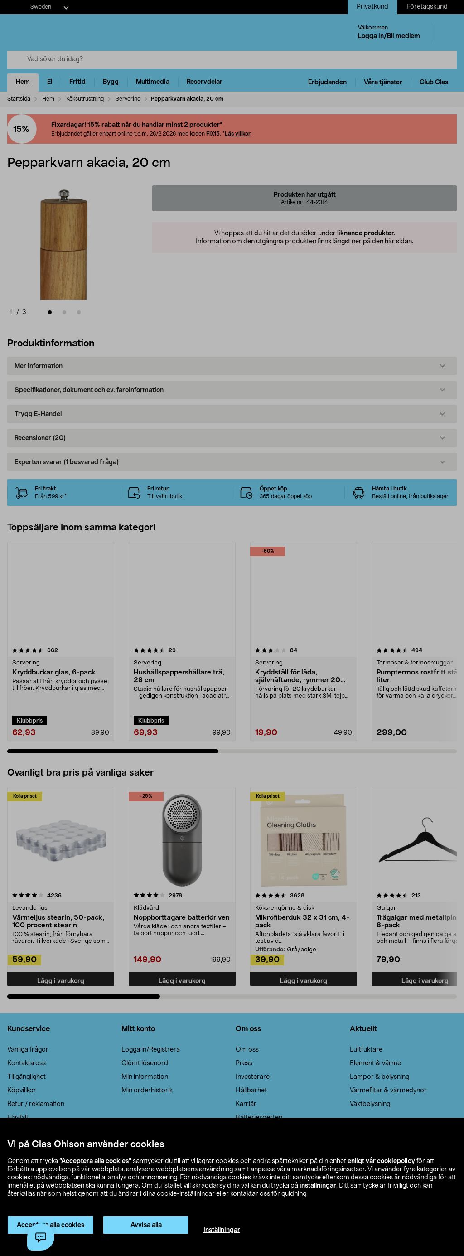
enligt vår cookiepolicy (381, 1161)
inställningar (318, 1186)
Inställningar (221, 1230)
